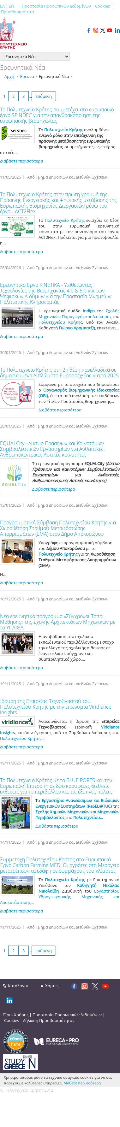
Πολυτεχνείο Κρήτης (64, 220)
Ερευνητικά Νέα (54, 76)
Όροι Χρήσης (15, 1015)
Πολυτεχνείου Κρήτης (60, 322)
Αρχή (9, 76)
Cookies (102, 6)
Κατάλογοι (18, 985)
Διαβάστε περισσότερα (21, 161)
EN (11, 6)
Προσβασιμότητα (17, 12)
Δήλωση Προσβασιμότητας (48, 1020)
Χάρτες (51, 985)
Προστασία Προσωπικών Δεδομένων (56, 6)
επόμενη (44, 96)
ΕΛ (2, 6)
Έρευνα (27, 76)
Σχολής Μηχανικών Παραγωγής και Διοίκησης (79, 313)
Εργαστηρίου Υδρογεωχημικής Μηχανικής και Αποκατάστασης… (59, 896)
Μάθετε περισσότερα (82, 1083)
